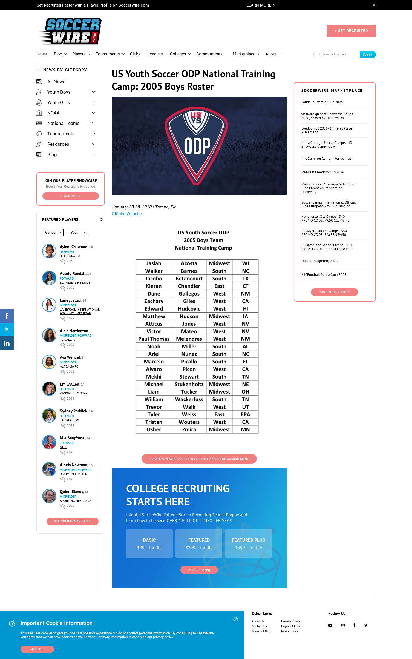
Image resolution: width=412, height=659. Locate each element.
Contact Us (259, 626)
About (271, 54)
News (41, 54)
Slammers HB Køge (75, 283)
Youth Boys (53, 92)
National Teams (58, 123)
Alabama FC (69, 366)
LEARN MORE (258, 5)
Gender (50, 232)
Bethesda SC (70, 256)
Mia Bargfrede (73, 437)
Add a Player (199, 570)
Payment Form (291, 626)
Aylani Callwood (74, 246)
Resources (52, 144)
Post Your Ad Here (335, 292)
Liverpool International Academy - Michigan (80, 311)
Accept (37, 649)
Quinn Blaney (72, 491)
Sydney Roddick (74, 411)
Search (367, 54)
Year (74, 232)
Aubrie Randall (73, 273)
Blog (58, 54)
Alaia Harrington (74, 330)
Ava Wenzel (70, 357)
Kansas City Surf (73, 393)
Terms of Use (261, 631)
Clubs (135, 54)
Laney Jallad (71, 300)
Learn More (70, 196)
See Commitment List (72, 521)
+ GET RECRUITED (351, 30)
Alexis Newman (74, 464)
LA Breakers (69, 420)
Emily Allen (70, 384)
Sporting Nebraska (75, 501)
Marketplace (244, 54)
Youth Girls (53, 102)
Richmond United (73, 474)
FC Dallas (67, 340)
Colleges (178, 54)
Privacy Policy (290, 621)
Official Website (127, 213)
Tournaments (108, 54)
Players (79, 54)
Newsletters (289, 631)
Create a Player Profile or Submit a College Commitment (199, 459)
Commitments (209, 54)
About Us (258, 621)
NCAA (48, 113)
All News (50, 81)
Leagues (155, 54)
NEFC (63, 447)
